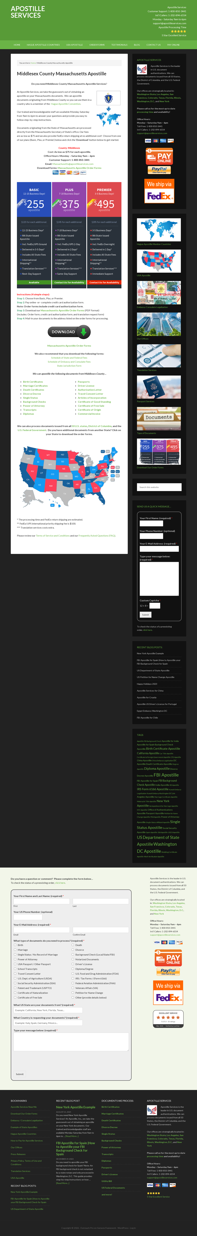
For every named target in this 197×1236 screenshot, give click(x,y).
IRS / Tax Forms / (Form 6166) (91, 978)
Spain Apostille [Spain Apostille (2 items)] (151, 832)
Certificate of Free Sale (91, 405)
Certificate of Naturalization (33, 992)
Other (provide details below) (91, 997)
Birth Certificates (33, 381)
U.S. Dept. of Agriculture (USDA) (35, 978)
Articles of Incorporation (92, 397)
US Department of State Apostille (153, 670)
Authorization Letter (90, 389)
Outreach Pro (87, 1228)
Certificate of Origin (89, 409)
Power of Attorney (34, 405)
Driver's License (83, 964)
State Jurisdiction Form (69, 365)
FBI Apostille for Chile (147, 717)
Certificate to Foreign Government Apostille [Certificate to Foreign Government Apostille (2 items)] (153, 757)
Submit (145, 614)
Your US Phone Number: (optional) (33, 911)
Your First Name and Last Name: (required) (39, 895)
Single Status (30, 397)
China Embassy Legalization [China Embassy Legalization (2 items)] (162, 761)
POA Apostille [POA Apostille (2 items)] (156, 817)
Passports (84, 381)
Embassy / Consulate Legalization (27, 1120)
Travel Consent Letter (90, 393)
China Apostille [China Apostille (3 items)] (144, 760)
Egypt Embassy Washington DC (152, 710)
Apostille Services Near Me (24, 1107)
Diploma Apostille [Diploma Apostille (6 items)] (157, 768)
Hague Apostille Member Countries (154, 244)
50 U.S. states (79, 426)
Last (74, 906)
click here (147, 630)
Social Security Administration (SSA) (37, 983)
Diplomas (28, 413)
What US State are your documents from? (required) (44, 1004)
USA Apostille (143, 275)
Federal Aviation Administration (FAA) (95, 983)
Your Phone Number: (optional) (157, 530)
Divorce (79, 949)
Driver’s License (110, 1174)
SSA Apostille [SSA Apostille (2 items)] (163, 832)
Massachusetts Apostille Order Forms (79, 167)
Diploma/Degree (84, 968)
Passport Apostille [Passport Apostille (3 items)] (155, 813)
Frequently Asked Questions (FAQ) (96, 535)
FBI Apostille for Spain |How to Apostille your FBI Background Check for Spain (75, 1148)
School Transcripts (27, 968)
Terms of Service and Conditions (53, 535)
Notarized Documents (87, 959)
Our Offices (143, 338)
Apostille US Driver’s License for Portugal (157, 704)
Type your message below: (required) (155, 558)
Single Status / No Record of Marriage (38, 954)
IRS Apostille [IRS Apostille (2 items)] (174, 785)
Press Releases (18, 1154)
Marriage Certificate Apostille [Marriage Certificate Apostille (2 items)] (166, 797)
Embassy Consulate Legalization (152, 307)
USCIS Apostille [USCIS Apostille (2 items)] (174, 832)
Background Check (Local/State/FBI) (95, 954)
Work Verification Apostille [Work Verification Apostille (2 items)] (154, 857)
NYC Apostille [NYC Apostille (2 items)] (142, 810)
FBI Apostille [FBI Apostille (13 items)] (166, 774)
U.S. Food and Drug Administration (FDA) (97, 973)
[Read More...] (71, 1136)
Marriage (23, 949)
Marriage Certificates (35, 385)
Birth (20, 944)
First (16, 906)
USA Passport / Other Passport (34, 964)
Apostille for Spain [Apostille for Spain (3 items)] (146, 744)
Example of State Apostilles (24, 1127)
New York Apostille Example (150, 653)
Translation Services (147, 370)
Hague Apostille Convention (65, 103)
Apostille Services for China (150, 690)
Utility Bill (107, 1181)
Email (16, 934)
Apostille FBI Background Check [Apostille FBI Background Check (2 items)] (149, 741)
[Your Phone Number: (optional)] (151, 536)
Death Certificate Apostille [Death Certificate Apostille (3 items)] (159, 764)
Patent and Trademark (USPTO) (35, 987)
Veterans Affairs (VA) (86, 987)
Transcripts (29, 409)
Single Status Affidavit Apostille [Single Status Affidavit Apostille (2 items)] (158, 822)
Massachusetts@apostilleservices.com (72, 163)
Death (78, 944)
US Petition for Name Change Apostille (155, 677)
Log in (133, 1228)
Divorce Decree (32, 393)
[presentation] (37, 1065)
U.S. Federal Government (32, 430)
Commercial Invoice (89, 413)
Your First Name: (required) (156, 518)
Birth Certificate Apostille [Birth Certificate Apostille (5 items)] (163, 748)
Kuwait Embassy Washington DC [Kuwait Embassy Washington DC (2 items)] (159, 793)
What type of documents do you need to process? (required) (49, 940)
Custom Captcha (150, 600)
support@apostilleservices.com (169, 23)
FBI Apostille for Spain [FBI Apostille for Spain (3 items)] (147, 780)
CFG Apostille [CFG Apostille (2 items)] (176, 757)
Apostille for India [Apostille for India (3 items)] (170, 741)
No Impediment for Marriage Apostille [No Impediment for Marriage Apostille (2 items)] (163, 806)
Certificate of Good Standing (94, 401)
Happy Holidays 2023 (147, 684)
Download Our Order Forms (150, 467)
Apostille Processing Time (172, 27)
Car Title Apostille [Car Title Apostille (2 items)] (166, 753)
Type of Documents (146, 433)
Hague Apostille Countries (23, 1133)
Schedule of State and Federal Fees (69, 357)
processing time (145, 112)
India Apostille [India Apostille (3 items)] (162, 785)
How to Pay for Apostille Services (27, 1140)
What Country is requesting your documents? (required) (46, 1017)
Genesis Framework (106, 1228)
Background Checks (34, 401)
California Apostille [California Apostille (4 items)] (148, 753)
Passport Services (145, 401)
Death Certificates (33, 389)
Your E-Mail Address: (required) (158, 543)
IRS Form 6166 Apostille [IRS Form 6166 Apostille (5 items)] (153, 789)
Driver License (86, 385)
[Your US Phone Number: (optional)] (28, 917)
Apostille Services (28, 12)
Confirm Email (79, 934)
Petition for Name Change (89, 992)
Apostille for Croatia (146, 697)
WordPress (123, 1228)
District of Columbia (100, 426)
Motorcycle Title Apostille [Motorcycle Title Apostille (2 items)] (146, 801)
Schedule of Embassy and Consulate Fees (69, 361)
